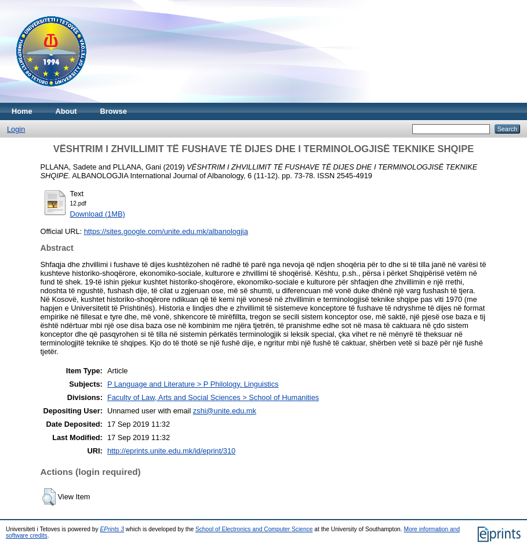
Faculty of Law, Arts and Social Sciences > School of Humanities (213, 397)
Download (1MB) (97, 214)
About (66, 111)
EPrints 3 (112, 529)
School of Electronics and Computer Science (254, 529)
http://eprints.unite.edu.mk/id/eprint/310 (171, 450)
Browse (113, 111)
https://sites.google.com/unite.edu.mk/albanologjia (166, 231)
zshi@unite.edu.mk (224, 410)
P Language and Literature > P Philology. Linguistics (193, 384)
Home (22, 111)
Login (16, 129)
